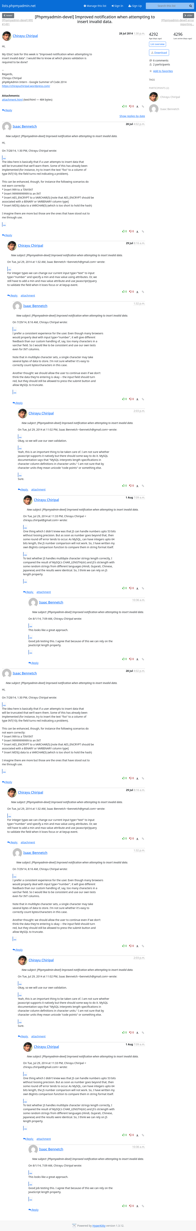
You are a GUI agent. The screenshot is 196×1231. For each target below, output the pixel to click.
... (4, 157)
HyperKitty (98, 1225)
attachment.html (12, 99)
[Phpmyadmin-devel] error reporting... (177, 22)
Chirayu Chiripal (25, 35)
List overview (157, 44)
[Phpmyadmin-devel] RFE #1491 (17, 22)
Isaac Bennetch (25, 126)
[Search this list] (167, 6)
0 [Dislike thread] (131, 106)
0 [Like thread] (125, 106)
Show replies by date (132, 116)
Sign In (117, 6)
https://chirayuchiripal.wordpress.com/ (26, 86)
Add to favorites (161, 71)
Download (159, 52)
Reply (7, 110)
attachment (28, 295)
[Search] (190, 6)
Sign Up (135, 6)
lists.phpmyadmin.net (19, 6)
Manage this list (95, 6)
